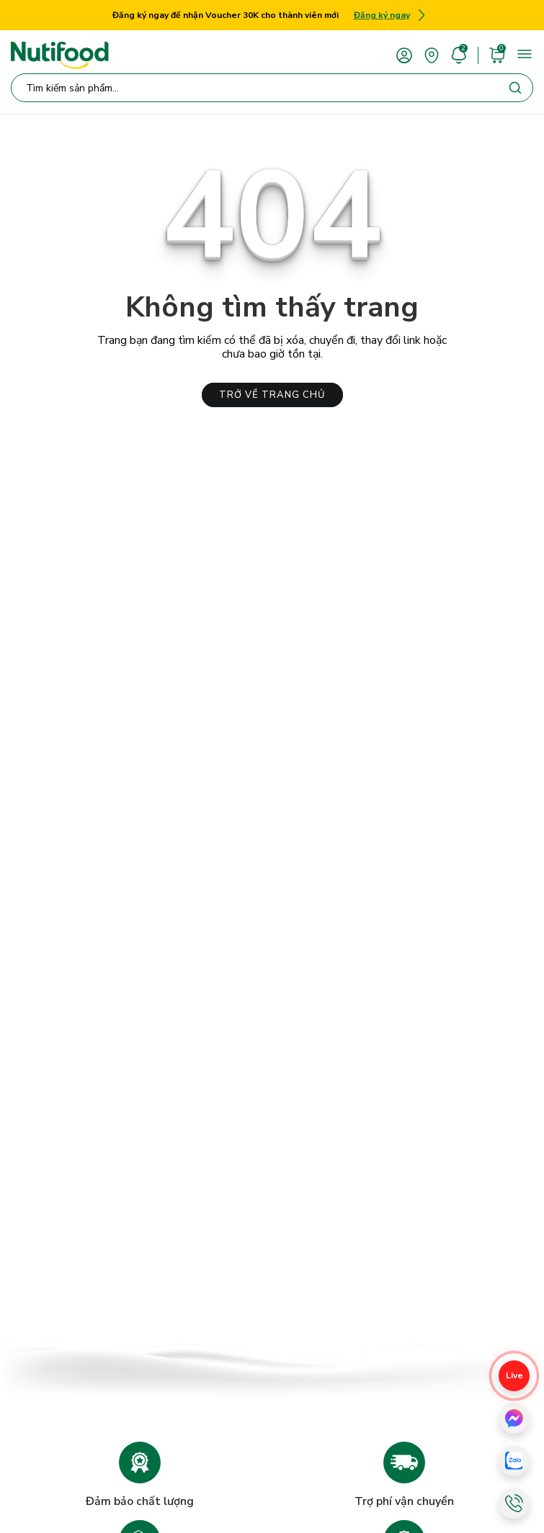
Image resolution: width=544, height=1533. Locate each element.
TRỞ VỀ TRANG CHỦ (272, 394)
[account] (404, 54)
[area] (431, 54)
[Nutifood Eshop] (60, 55)
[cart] (497, 54)
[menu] (524, 54)
